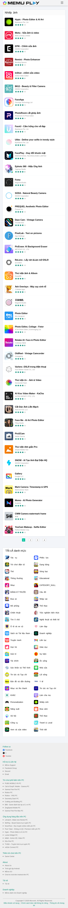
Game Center (9, 856)
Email (7, 774)
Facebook (8, 750)
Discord (7, 771)
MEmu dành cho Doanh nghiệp (16, 893)
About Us (8, 865)
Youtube (8, 756)
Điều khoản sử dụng (11, 903)
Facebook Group (11, 768)
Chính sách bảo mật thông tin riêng (34, 903)
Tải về (7, 884)
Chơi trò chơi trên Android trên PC (17, 875)
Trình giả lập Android (12, 869)
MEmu (21, 3)
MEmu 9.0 (8, 872)
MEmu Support (10, 765)
